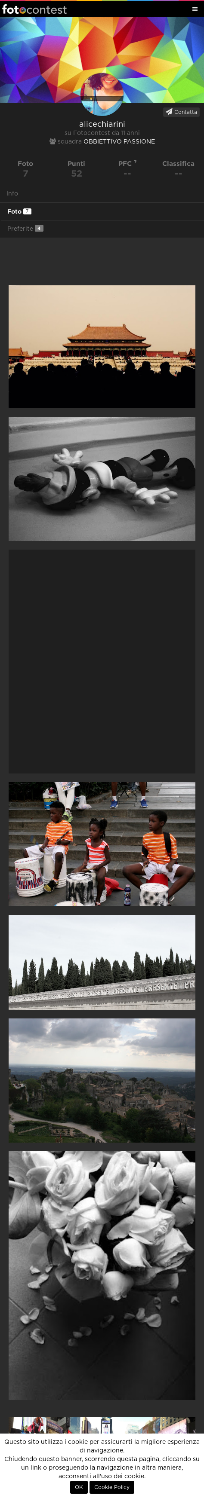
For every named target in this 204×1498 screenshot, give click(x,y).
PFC (127, 163)
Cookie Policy (112, 1487)
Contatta (181, 111)
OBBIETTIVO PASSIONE (119, 142)
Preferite (25, 228)
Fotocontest (34, 9)
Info (12, 194)
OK (79, 1487)
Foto (19, 211)
